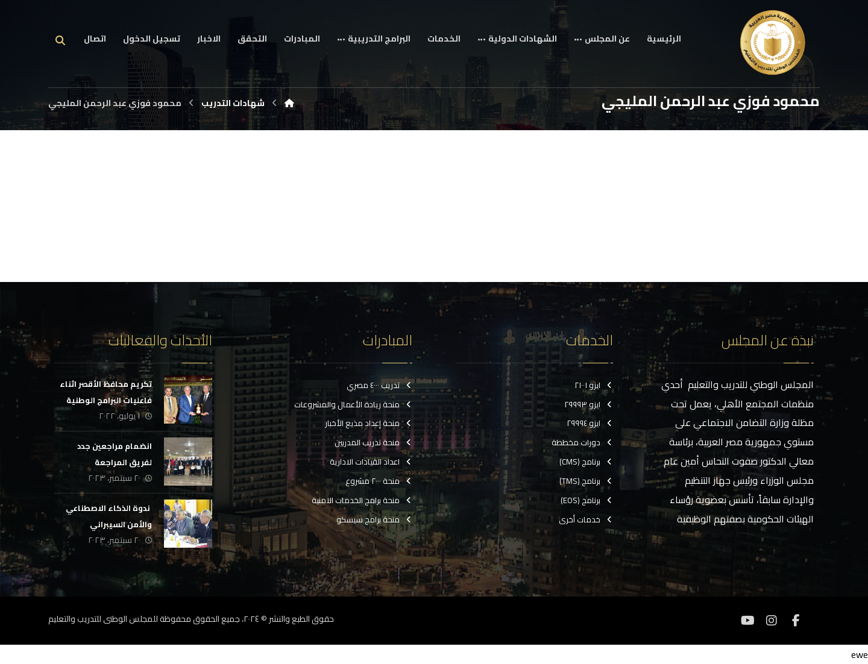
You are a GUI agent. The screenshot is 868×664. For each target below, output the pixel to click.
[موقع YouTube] (747, 621)
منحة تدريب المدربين (373, 443)
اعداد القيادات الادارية (371, 462)
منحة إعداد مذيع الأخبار (368, 423)
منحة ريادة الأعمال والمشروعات (353, 404)
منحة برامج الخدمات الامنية (362, 500)
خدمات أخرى (586, 520)
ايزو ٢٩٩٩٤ (590, 423)
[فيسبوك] (796, 621)
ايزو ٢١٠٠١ (593, 385)
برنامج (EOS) (587, 500)
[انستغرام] (772, 621)
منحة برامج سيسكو (374, 520)
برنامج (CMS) (586, 462)
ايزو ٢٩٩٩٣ (588, 404)
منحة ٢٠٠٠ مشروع (378, 481)
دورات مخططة (582, 443)
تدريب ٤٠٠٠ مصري (379, 385)
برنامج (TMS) (586, 481)
